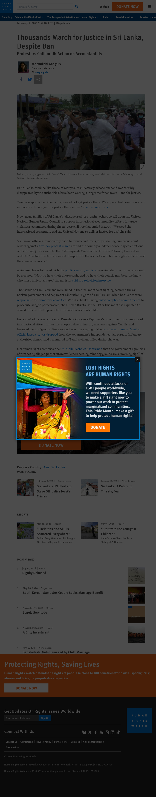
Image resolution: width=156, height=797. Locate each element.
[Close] (137, 359)
